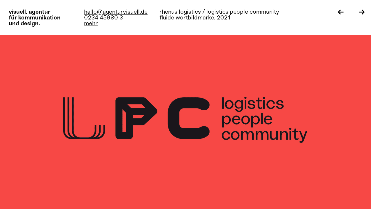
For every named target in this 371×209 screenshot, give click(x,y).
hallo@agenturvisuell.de (116, 11)
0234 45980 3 (103, 17)
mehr (91, 23)
